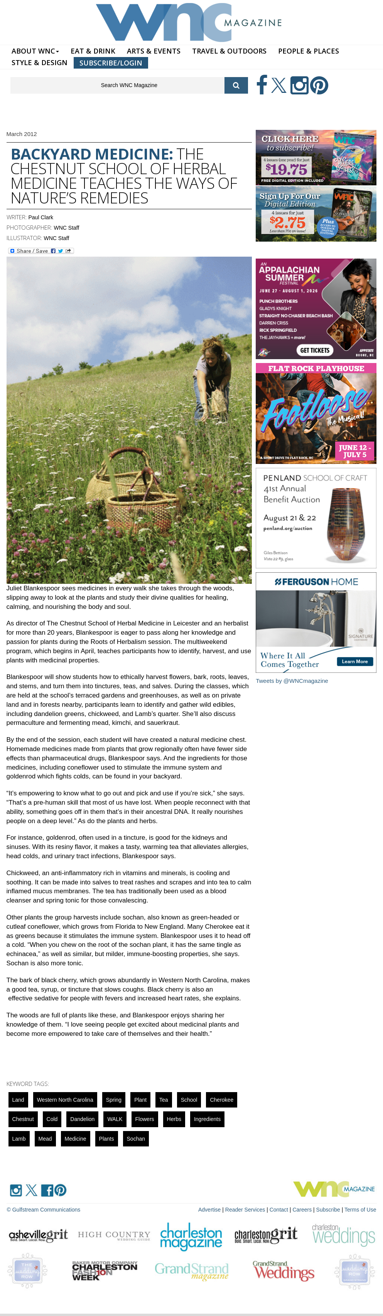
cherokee (221, 1100)
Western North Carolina (65, 1100)
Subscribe (329, 1210)
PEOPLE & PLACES (308, 50)
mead (45, 1139)
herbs (174, 1119)
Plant (140, 1100)
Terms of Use (360, 1210)
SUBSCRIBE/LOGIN (110, 62)
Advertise (209, 1210)
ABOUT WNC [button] (35, 50)
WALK (114, 1119)
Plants (106, 1139)
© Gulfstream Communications (44, 1210)
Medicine (75, 1139)
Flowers (144, 1119)
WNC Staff (66, 228)
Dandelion (82, 1119)
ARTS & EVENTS (154, 50)
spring (113, 1100)
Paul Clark (41, 217)
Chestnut (23, 1119)
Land (18, 1100)
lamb (19, 1139)
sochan (136, 1139)
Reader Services (245, 1210)
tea (163, 1100)
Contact (279, 1210)
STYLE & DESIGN (39, 62)
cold (52, 1119)
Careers (302, 1210)
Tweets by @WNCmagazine (292, 680)
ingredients (207, 1119)
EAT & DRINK (93, 50)
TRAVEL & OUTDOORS (229, 50)
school (189, 1100)
